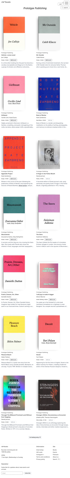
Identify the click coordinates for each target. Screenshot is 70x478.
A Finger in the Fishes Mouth (45, 174)
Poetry (38, 178)
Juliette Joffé (40, 417)
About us (56, 457)
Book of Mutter (41, 115)
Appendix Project (7, 174)
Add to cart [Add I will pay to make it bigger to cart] (52, 299)
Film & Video (39, 420)
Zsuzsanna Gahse (6, 237)
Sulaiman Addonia (42, 237)
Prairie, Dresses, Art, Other (10, 294)
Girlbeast (4, 115)
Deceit (38, 355)
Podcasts (56, 454)
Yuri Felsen (39, 357)
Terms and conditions (43, 457)
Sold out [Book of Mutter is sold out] (50, 120)
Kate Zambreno (41, 117)
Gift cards (39, 452)
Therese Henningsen (51, 417)
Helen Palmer (5, 357)
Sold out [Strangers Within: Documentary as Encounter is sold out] (51, 420)
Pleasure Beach (6, 355)
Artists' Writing (40, 299)
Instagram (39, 454)
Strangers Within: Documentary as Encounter (51, 415)
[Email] (12, 473)
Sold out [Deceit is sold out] (48, 359)
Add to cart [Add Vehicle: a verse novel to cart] (13, 60)
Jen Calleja (4, 57)
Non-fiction (39, 120)
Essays (3, 178)
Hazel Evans (13, 117)
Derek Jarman (40, 176)
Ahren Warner (40, 297)
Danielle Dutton (6, 297)
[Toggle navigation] (66, 3)
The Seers (39, 234)
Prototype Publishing (7, 53)
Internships (40, 450)
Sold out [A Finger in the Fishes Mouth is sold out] (48, 178)
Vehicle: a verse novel (8, 55)
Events (55, 452)
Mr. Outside (40, 55)
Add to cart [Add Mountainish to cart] (13, 239)
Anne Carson (23, 185)
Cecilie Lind (4, 117)
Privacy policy (40, 459)
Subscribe (27, 473)
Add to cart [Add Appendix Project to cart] (13, 178)
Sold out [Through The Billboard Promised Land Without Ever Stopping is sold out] (13, 422)
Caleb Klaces (40, 57)
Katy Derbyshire (18, 237)
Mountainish (5, 234)
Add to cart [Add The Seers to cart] (48, 239)
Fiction (3, 60)
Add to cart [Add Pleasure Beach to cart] (13, 359)
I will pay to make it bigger (45, 294)
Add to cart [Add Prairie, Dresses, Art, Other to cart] (13, 299)
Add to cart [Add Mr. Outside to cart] (48, 60)
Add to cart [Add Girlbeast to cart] (13, 120)
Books (55, 450)
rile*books (6, 2)
